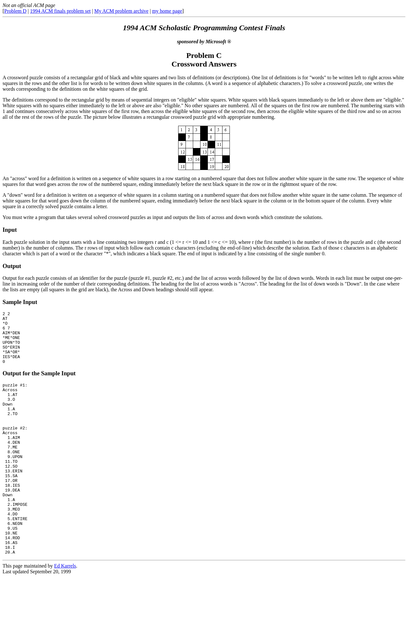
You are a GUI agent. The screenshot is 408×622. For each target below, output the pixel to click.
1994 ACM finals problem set (60, 11)
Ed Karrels (65, 610)
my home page (167, 11)
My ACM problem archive (121, 11)
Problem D (15, 11)
